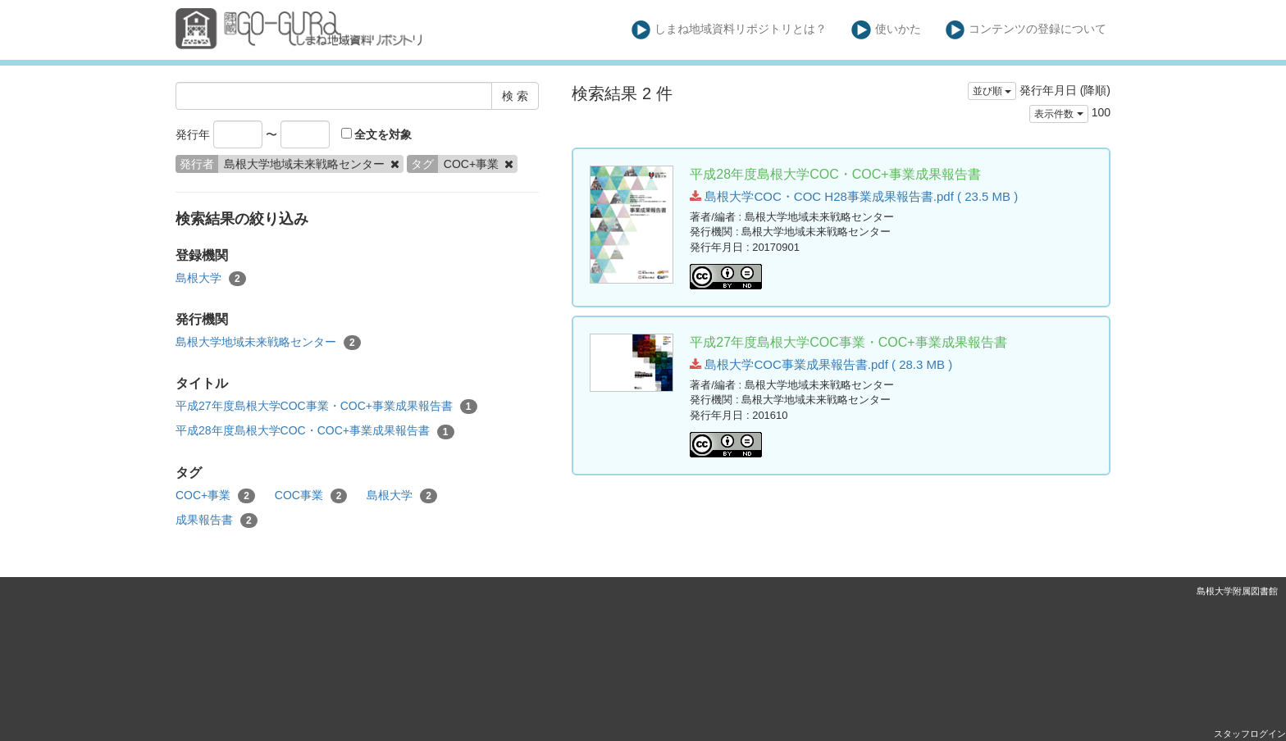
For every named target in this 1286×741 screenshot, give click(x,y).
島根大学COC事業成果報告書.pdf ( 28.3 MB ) (821, 364)
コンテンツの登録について (1026, 29)
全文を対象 (377, 134)
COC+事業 (215, 496)
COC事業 (311, 496)
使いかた (886, 29)
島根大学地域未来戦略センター (268, 342)
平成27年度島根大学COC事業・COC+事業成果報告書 (326, 406)
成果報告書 (217, 520)
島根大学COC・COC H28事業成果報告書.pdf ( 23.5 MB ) (854, 196)
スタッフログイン (1250, 734)
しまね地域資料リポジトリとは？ (730, 29)
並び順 (992, 91)
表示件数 (1058, 114)
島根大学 (211, 278)
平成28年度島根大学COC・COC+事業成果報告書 (315, 431)
